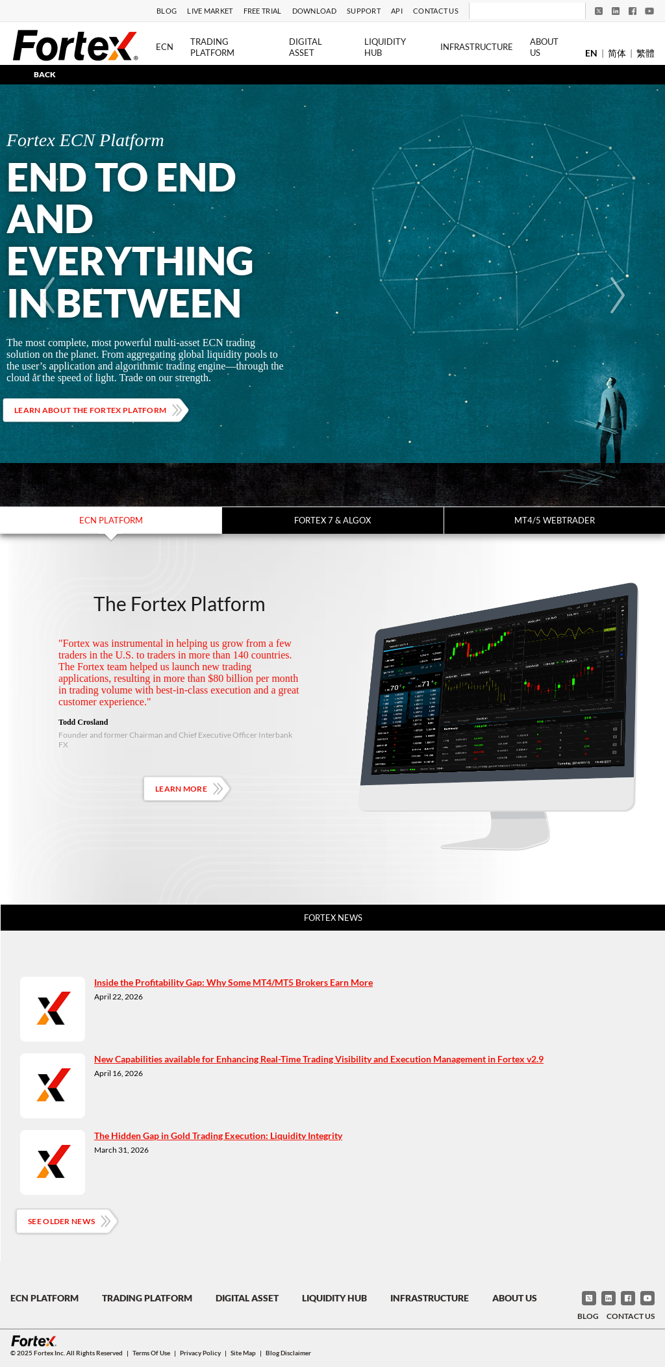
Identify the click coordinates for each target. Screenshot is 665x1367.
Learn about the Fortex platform (90, 410)
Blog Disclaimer (288, 1353)
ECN (164, 47)
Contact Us (435, 10)
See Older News (61, 1221)
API (397, 10)
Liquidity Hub (385, 47)
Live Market (209, 10)
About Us (544, 47)
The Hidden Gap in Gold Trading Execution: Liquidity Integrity (218, 1135)
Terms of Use (151, 1353)
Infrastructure (476, 47)
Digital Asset (305, 47)
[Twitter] (599, 11)
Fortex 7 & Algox (332, 520)
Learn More (181, 789)
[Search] (518, 11)
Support (364, 10)
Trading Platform (212, 47)
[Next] (617, 295)
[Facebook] (632, 11)
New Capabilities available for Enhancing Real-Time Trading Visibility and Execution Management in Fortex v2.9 (319, 1058)
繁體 (645, 52)
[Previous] (47, 295)
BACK (45, 74)
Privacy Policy (200, 1353)
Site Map (243, 1353)
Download (314, 10)
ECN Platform (111, 520)
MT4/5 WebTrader (554, 520)
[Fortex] (75, 44)
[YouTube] (649, 11)
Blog (167, 10)
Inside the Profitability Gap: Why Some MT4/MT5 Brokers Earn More (233, 982)
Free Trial (263, 10)
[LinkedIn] (615, 11)
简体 (617, 52)
